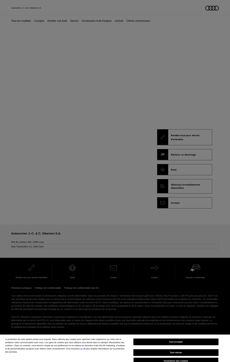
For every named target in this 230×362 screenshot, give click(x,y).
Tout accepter (176, 346)
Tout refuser (176, 356)
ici (81, 353)
